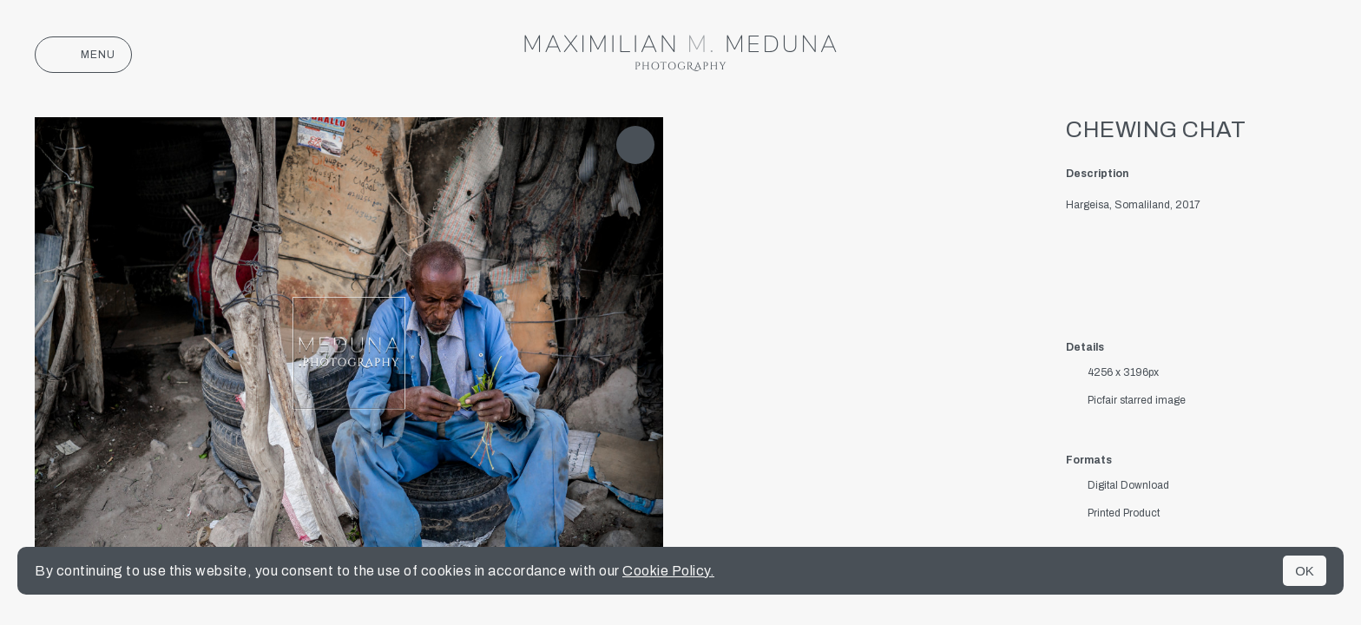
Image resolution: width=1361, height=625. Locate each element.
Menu (83, 54)
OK (1304, 570)
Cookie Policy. (668, 570)
